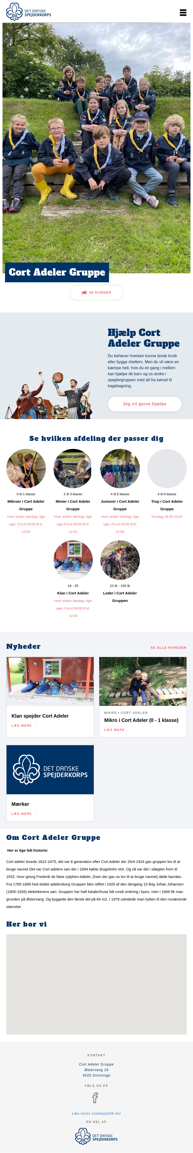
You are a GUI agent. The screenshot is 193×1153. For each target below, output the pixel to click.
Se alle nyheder (169, 648)
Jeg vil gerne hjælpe (145, 404)
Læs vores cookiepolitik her (96, 1113)
